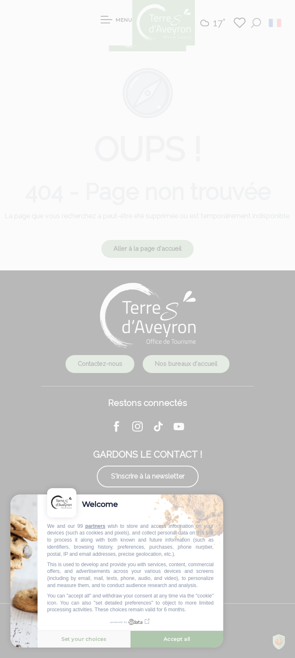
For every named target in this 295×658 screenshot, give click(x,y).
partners (95, 526)
